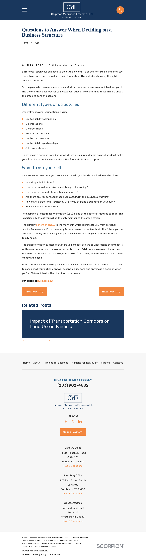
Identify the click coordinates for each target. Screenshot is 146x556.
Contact (118, 362)
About (36, 362)
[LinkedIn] (80, 421)
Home (26, 362)
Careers (105, 362)
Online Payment (73, 431)
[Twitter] (73, 421)
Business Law (45, 280)
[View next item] (49, 341)
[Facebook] (66, 421)
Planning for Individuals (84, 362)
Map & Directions (73, 465)
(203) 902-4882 (73, 385)
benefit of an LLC (45, 224)
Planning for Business (56, 362)
